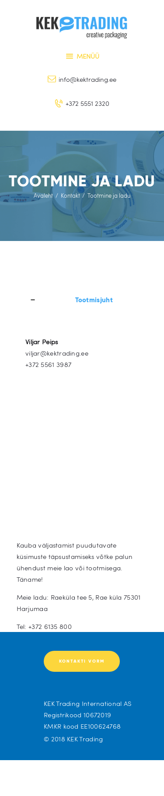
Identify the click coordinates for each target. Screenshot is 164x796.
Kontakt (70, 195)
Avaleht (43, 195)
